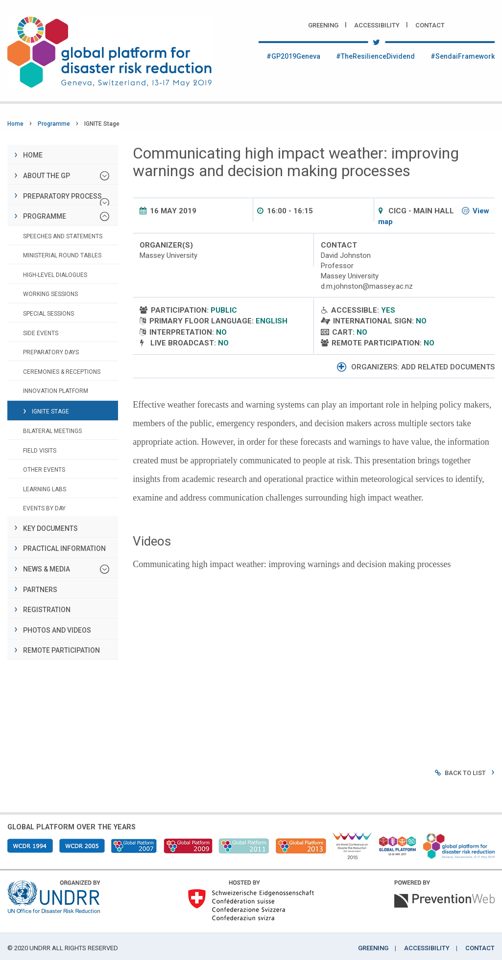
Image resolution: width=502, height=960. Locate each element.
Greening (323, 25)
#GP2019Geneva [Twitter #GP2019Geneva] (293, 56)
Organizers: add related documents (423, 366)
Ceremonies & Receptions (61, 371)
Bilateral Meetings (52, 431)
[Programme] (104, 216)
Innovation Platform (55, 391)
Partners (40, 590)
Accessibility (377, 25)
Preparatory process (66, 199)
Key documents (50, 528)
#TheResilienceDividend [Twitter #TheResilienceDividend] (375, 56)
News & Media (66, 568)
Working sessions (50, 294)
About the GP (66, 175)
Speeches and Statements (62, 236)
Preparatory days (51, 352)
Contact (430, 25)
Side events (40, 333)
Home (15, 123)
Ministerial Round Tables (62, 255)
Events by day (44, 508)
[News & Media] (104, 569)
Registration (47, 610)
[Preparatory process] (104, 203)
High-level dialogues (55, 275)
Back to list (460, 772)
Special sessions (48, 313)
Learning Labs (44, 489)
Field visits (39, 450)
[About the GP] (104, 176)
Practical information (64, 548)
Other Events (44, 469)
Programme (54, 123)
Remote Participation (61, 650)
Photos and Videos (57, 630)
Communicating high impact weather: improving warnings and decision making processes (296, 162)
